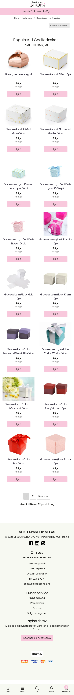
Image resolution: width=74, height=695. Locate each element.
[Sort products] (59, 25)
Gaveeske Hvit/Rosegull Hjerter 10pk (55, 135)
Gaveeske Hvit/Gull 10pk (55, 76)
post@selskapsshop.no (37, 599)
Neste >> (43, 511)
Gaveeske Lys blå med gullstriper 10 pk (18, 192)
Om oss (37, 624)
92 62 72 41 (39, 594)
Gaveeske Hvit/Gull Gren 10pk (18, 135)
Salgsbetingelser (37, 629)
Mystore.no (62, 552)
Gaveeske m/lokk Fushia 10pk (55, 249)
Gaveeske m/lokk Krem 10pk (55, 306)
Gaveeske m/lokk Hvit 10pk (18, 306)
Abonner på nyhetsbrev (37, 653)
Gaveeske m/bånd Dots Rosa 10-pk (18, 249)
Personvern (37, 618)
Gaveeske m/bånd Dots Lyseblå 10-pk (55, 192)
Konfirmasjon (26, 18)
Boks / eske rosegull (18, 76)
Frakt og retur (37, 613)
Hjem (16, 18)
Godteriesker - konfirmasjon (47, 18)
